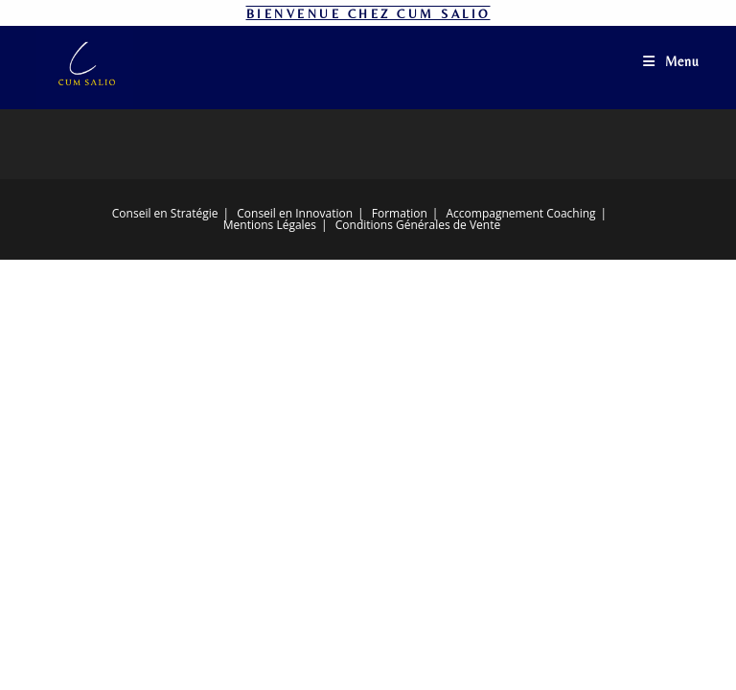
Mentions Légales (269, 225)
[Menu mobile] (671, 61)
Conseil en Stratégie (165, 213)
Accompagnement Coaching (521, 213)
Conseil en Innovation (295, 213)
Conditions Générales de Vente (417, 225)
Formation (399, 213)
